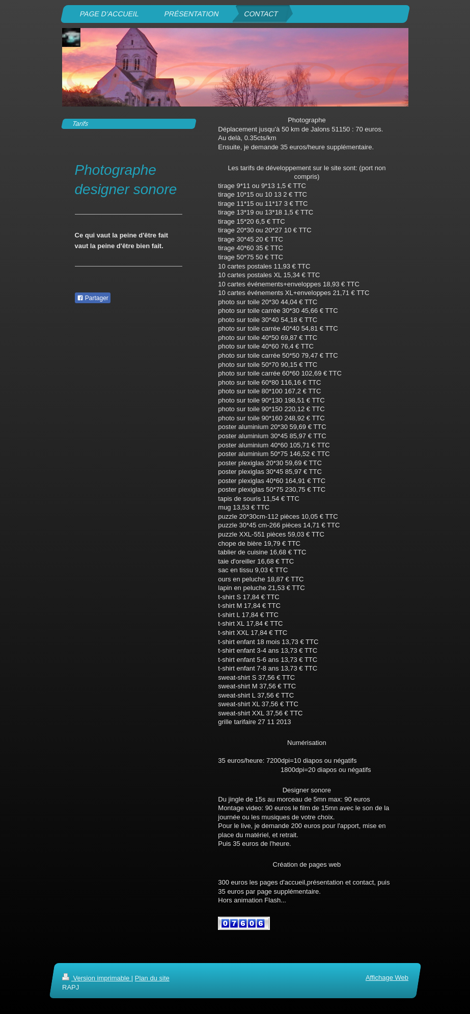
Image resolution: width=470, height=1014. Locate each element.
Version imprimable (96, 978)
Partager (92, 298)
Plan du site (151, 978)
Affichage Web (386, 977)
